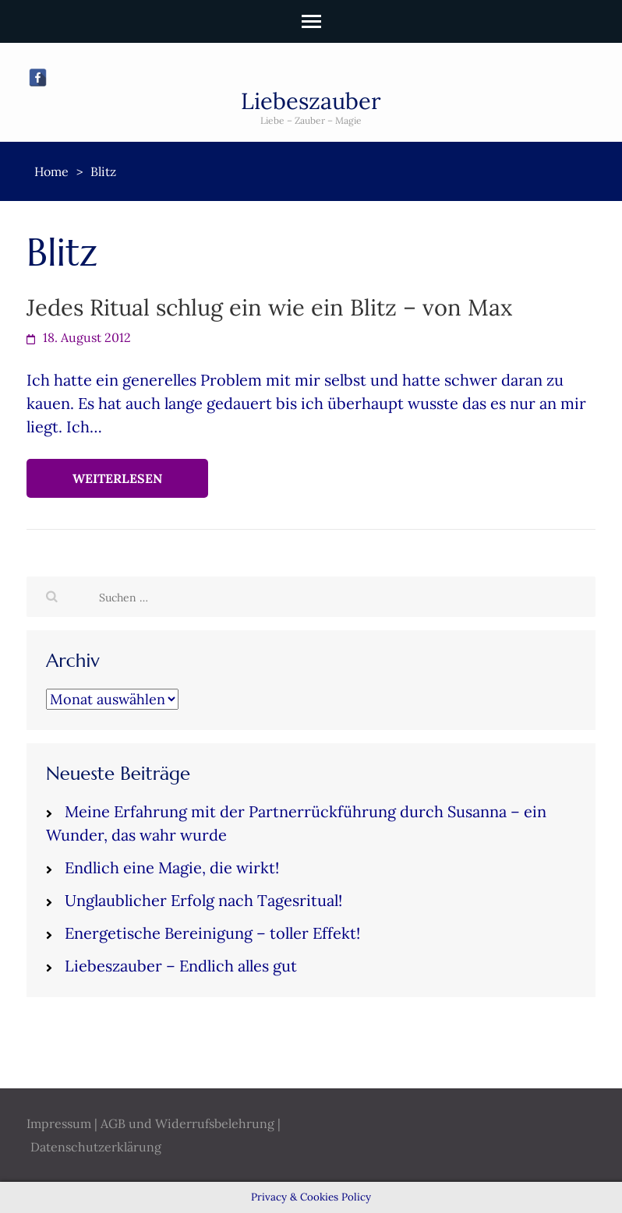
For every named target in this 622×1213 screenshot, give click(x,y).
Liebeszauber (311, 100)
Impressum (59, 1123)
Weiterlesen (117, 478)
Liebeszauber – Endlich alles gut (181, 965)
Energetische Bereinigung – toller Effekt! (212, 933)
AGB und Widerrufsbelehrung (187, 1123)
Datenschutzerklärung (95, 1147)
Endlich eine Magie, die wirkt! (172, 867)
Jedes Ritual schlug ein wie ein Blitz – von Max (269, 307)
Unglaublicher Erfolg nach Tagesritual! (203, 900)
